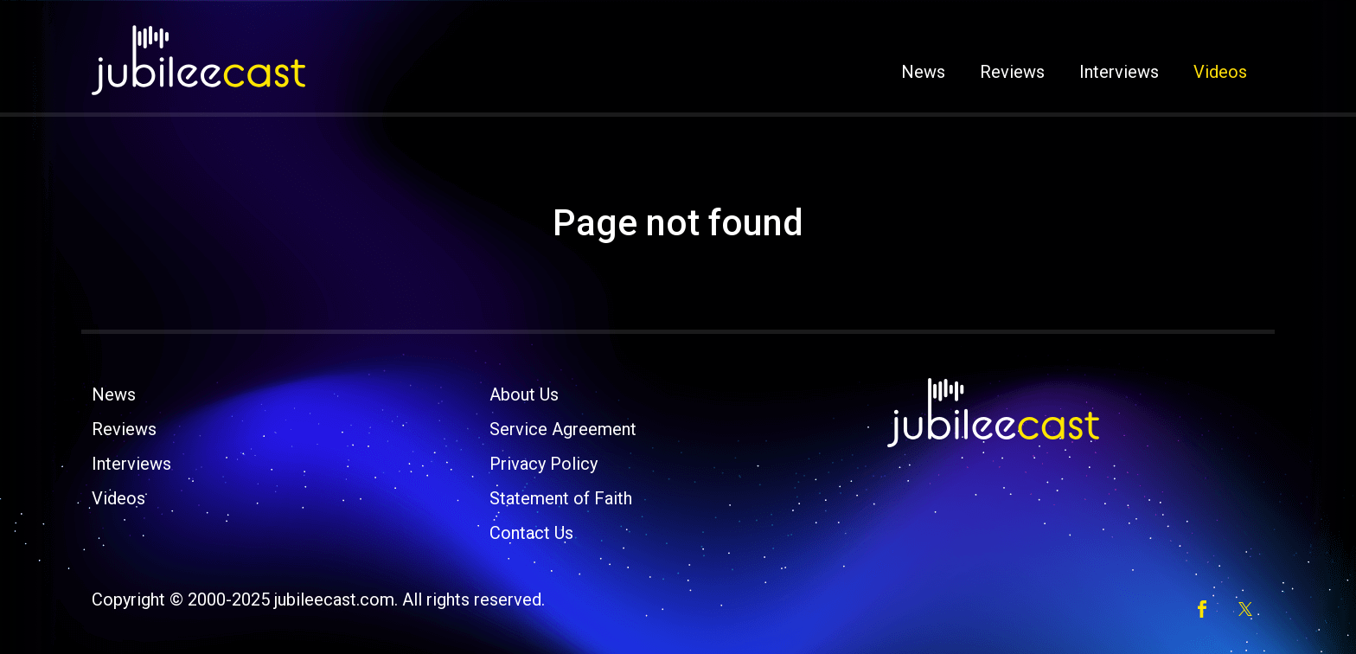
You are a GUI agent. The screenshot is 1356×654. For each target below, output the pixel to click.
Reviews (1012, 71)
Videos (1220, 71)
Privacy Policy (543, 463)
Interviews (1119, 71)
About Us (524, 394)
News (923, 71)
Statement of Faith (560, 498)
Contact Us (531, 533)
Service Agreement (562, 429)
